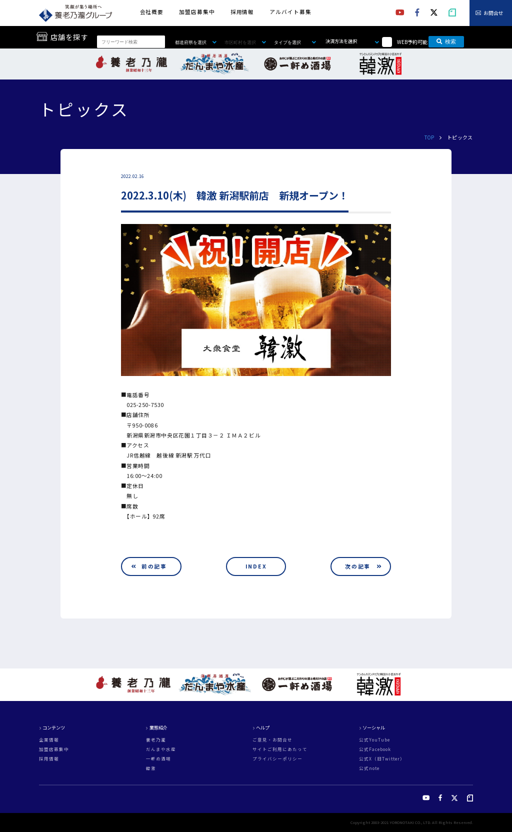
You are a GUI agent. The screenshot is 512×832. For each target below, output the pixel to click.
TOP (429, 137)
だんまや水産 (161, 749)
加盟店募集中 (196, 12)
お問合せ (494, 12)
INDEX (256, 566)
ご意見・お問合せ (272, 740)
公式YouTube (374, 740)
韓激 (151, 768)
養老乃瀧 (156, 740)
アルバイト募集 (290, 12)
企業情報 (49, 740)
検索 (446, 41)
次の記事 (357, 566)
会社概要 (152, 12)
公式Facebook (375, 749)
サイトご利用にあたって (280, 749)
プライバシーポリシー (277, 758)
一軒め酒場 (158, 758)
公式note (369, 768)
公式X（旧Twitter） (382, 758)
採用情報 (242, 12)
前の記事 (154, 566)
